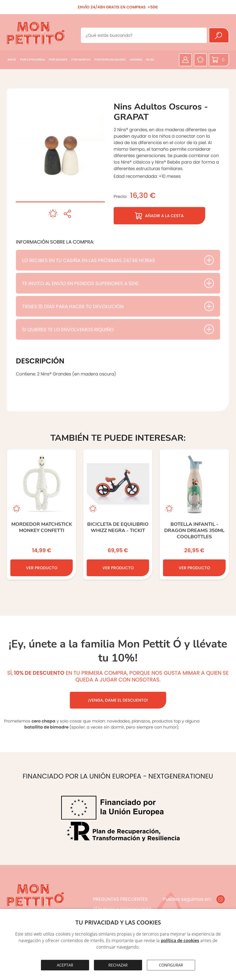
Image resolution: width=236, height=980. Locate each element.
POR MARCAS (81, 59)
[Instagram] (220, 899)
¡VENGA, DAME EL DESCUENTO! (118, 700)
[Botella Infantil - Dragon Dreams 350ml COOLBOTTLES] (194, 514)
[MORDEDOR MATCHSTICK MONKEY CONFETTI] (41, 514)
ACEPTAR (65, 965)
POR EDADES (58, 59)
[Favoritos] (200, 59)
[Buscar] (219, 35)
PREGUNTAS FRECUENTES (120, 899)
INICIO (11, 59)
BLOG (150, 59)
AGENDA (136, 59)
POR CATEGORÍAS (32, 59)
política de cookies (180, 940)
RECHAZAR (118, 965)
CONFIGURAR (171, 965)
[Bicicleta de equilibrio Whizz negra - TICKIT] (117, 514)
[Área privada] (185, 59)
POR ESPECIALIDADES (110, 59)
